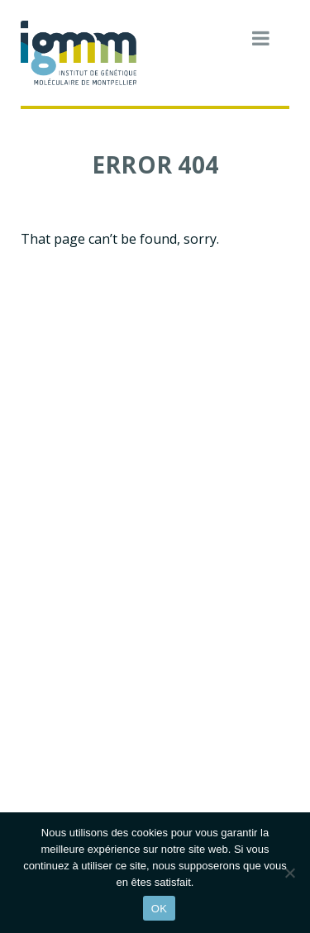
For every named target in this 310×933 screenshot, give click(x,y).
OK (159, 908)
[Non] (289, 872)
